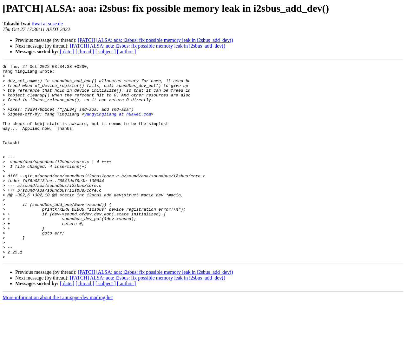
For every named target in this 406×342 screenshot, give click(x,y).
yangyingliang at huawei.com (117, 124)
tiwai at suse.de (47, 23)
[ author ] (126, 51)
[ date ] (67, 51)
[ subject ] (105, 51)
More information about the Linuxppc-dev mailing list (58, 336)
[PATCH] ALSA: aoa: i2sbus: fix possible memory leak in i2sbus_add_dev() (155, 40)
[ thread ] (84, 51)
